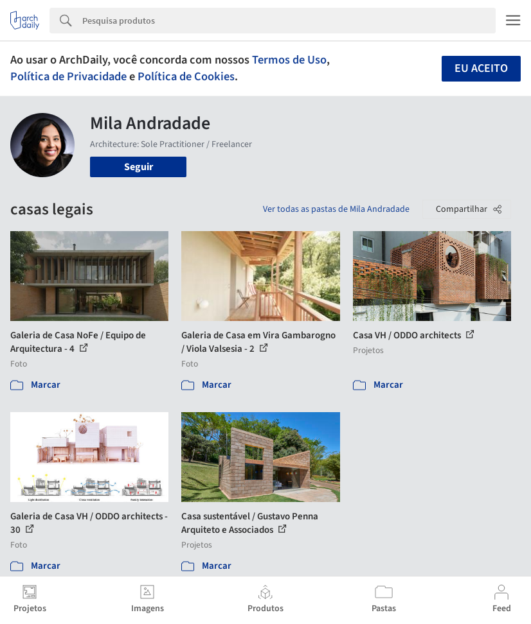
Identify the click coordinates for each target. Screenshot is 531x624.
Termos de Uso (289, 59)
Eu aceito (481, 68)
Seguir (138, 167)
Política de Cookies (186, 76)
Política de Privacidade (68, 76)
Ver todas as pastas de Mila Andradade (336, 209)
